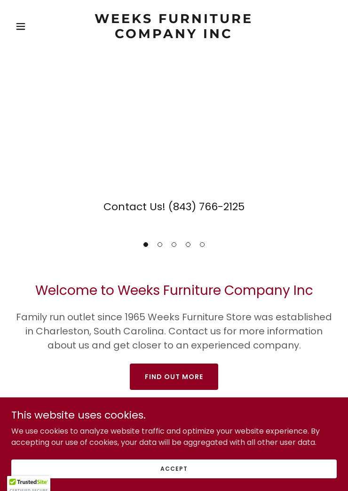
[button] (145, 244)
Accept (173, 468)
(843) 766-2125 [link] (206, 206)
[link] (174, 35)
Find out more (174, 376)
